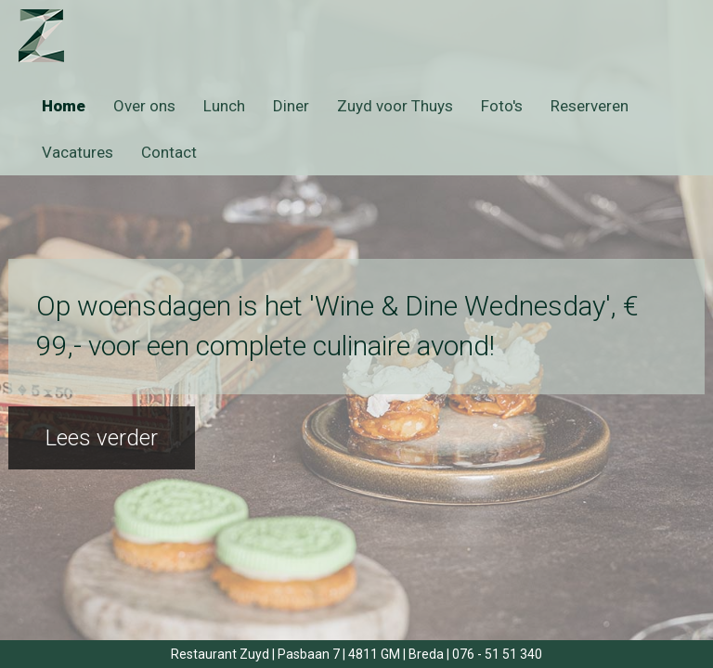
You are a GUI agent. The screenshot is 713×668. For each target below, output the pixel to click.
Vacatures (77, 152)
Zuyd (58, 35)
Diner (291, 105)
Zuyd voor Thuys (395, 105)
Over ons (144, 105)
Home (63, 105)
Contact (169, 152)
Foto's (502, 105)
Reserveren (590, 105)
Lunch (224, 105)
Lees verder (101, 438)
